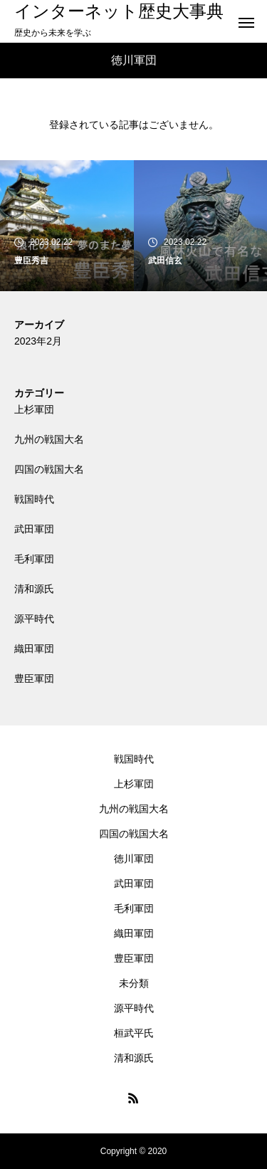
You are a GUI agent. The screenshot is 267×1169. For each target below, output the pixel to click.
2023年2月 (38, 341)
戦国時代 (34, 499)
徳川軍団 (134, 858)
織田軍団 (34, 648)
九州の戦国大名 (49, 439)
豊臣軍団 (34, 678)
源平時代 (34, 618)
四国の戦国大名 (49, 469)
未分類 (134, 983)
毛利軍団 (34, 559)
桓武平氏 (134, 1033)
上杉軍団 (34, 409)
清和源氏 (34, 588)
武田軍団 (34, 529)
